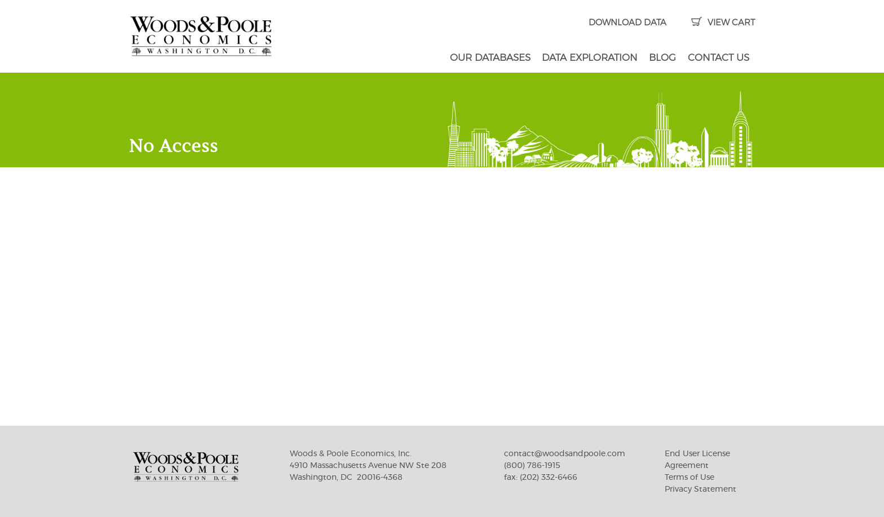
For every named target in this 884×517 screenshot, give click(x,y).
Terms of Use (689, 478)
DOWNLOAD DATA (627, 23)
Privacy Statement (700, 489)
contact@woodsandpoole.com (564, 454)
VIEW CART (723, 23)
